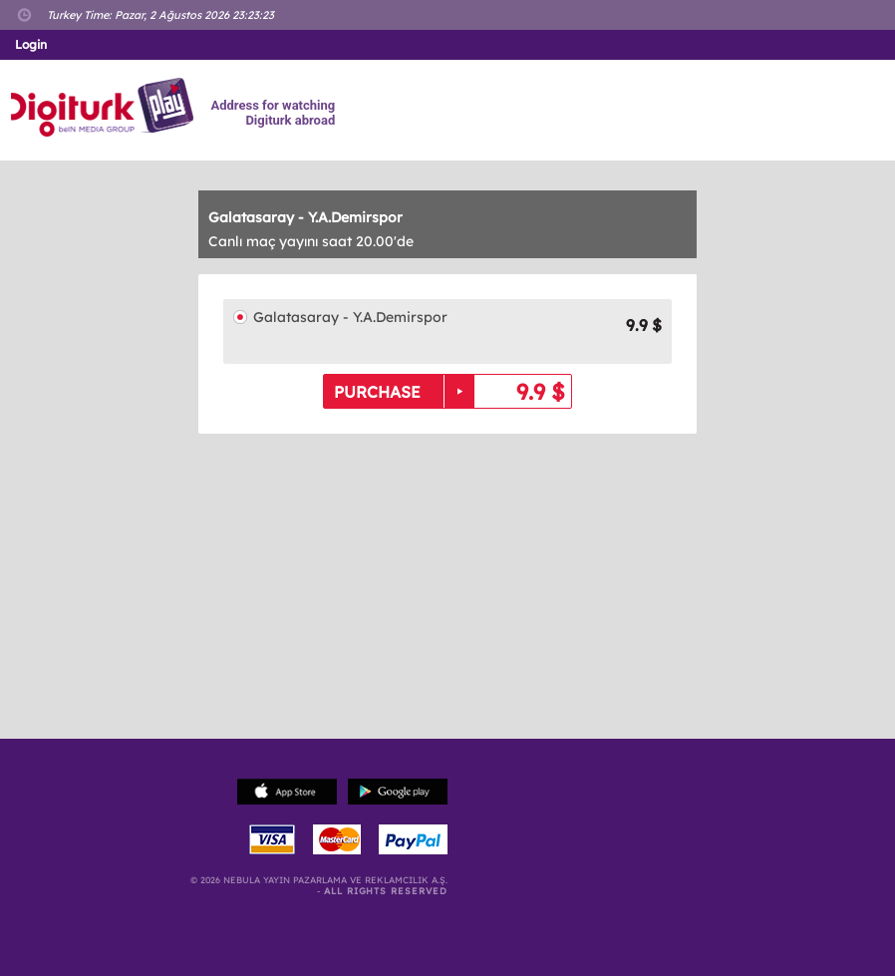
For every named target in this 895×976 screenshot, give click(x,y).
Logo (105, 108)
